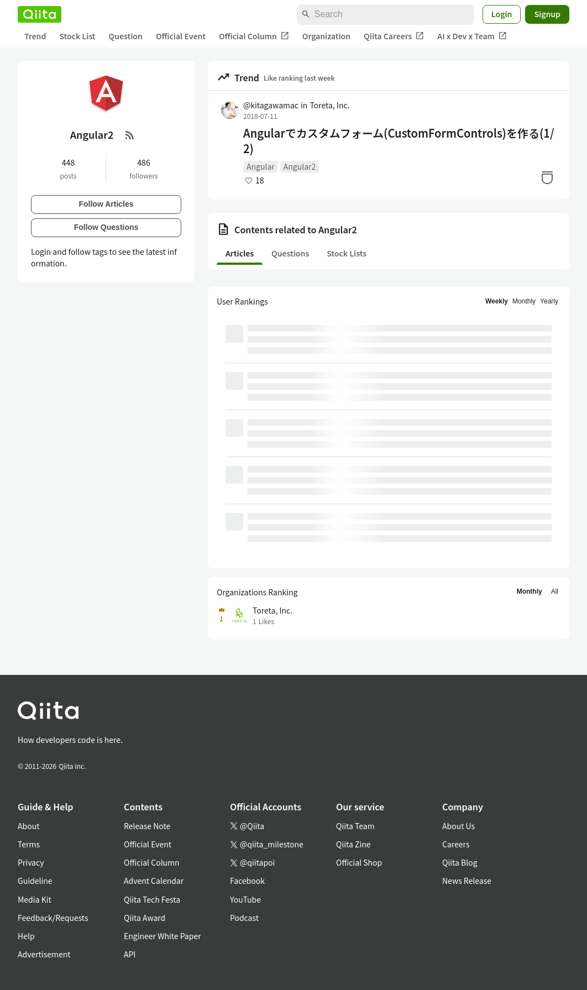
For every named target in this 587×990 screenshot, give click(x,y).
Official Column (254, 36)
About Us (458, 825)
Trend (35, 35)
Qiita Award (144, 917)
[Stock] (547, 177)
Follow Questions (106, 227)
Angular (261, 166)
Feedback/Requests (53, 917)
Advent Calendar (154, 880)
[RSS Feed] (130, 135)
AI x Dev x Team (472, 36)
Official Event (181, 35)
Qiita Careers (394, 36)
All (554, 591)
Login (501, 13)
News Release (466, 880)
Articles (240, 253)
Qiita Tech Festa (152, 899)
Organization (326, 35)
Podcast (244, 917)
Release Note (147, 825)
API (129, 954)
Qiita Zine (353, 844)
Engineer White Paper (162, 935)
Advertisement (44, 954)
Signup (547, 13)
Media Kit (34, 899)
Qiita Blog (460, 862)
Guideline (35, 880)
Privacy (31, 862)
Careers (455, 844)
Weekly (496, 301)
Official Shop (359, 862)
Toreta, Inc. (329, 105)
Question (126, 35)
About (28, 825)
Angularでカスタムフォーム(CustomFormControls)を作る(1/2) (398, 140)
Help (26, 935)
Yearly (549, 301)
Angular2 (300, 166)
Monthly (524, 301)
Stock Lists (346, 253)
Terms (29, 844)
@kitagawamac (270, 105)
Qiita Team (355, 825)
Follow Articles (105, 204)
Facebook (247, 880)
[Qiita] (39, 14)
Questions (290, 253)
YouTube (245, 899)
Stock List (77, 35)
